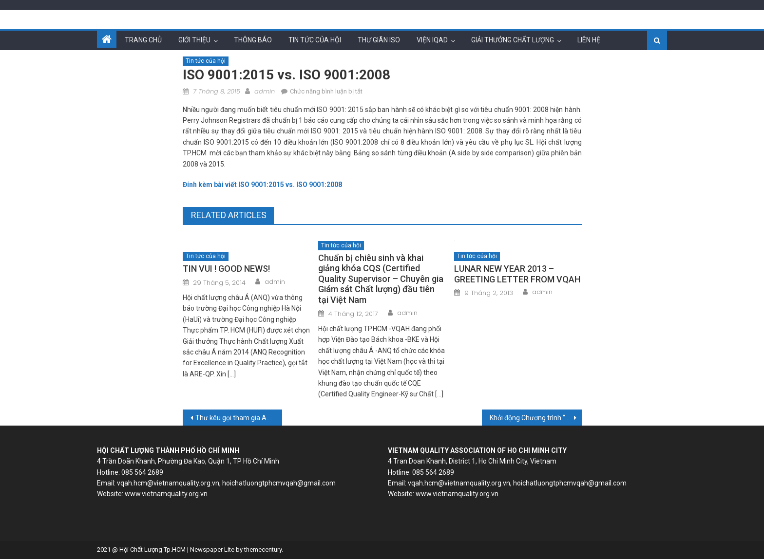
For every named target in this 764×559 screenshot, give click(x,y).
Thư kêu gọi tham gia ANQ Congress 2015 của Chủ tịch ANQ (239, 418)
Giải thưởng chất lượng (512, 40)
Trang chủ (143, 40)
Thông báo (253, 40)
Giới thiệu (194, 40)
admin (264, 91)
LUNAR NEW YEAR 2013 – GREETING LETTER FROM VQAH (517, 273)
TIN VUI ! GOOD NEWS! (226, 268)
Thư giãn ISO (379, 40)
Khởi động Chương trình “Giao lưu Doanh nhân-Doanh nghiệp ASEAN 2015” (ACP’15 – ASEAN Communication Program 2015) (536, 418)
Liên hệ (588, 40)
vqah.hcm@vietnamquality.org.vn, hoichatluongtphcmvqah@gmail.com (226, 483)
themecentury (263, 549)
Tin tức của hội (314, 40)
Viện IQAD (432, 40)
